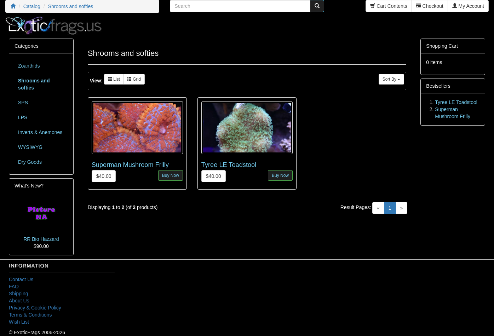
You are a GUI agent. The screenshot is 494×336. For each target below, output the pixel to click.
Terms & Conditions (30, 315)
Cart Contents (388, 6)
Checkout (429, 6)
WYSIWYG (30, 147)
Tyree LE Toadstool (228, 164)
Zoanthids (29, 66)
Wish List (19, 322)
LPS (22, 117)
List (114, 79)
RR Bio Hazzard (41, 239)
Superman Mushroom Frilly (130, 164)
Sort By (392, 79)
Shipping (18, 293)
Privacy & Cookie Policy (35, 308)
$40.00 (103, 176)
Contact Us (21, 279)
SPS (23, 102)
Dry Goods (30, 162)
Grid (134, 79)
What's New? (29, 186)
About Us (19, 300)
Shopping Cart (442, 46)
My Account (468, 6)
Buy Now (170, 175)
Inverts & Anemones (40, 132)
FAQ (14, 286)
